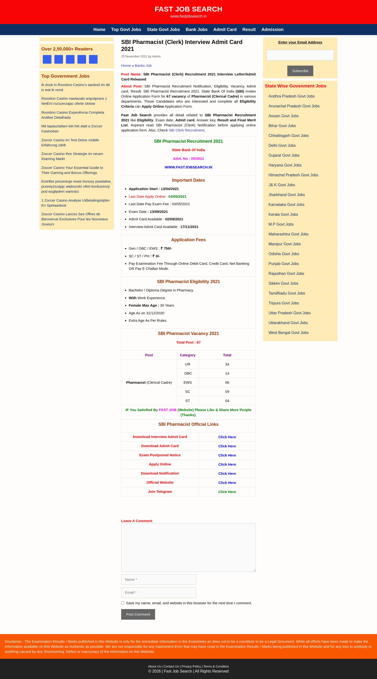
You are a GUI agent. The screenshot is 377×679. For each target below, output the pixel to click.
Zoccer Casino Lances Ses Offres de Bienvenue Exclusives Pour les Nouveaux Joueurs (74, 219)
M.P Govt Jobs (281, 224)
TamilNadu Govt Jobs (287, 293)
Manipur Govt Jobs (285, 244)
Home (100, 29)
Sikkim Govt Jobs (283, 283)
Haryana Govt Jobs (285, 165)
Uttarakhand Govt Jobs (288, 323)
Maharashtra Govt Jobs (288, 234)
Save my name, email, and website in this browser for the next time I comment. (189, 603)
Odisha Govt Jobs (284, 254)
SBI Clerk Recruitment (186, 130)
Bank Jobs (196, 29)
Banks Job (143, 65)
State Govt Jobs (163, 29)
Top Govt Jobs (126, 29)
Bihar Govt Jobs (282, 126)
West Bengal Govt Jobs (289, 333)
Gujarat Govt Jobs (284, 155)
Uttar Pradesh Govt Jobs (290, 313)
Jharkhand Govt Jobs (287, 195)
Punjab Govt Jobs (284, 264)
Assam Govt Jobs (284, 116)
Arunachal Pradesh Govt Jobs (294, 106)
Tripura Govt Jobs (284, 303)
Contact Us (171, 666)
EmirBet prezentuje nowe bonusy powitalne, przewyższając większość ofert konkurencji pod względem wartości (76, 186)
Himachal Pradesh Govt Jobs (293, 175)
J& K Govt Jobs (282, 185)
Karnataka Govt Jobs (286, 205)
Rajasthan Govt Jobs (286, 274)
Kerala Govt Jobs (283, 214)
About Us (154, 666)
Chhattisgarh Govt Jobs (289, 136)
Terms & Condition (216, 666)
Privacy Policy (191, 666)
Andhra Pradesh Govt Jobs (292, 96)
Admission (272, 29)
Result (249, 29)
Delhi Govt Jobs (282, 145)
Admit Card (225, 29)
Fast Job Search (188, 9)
